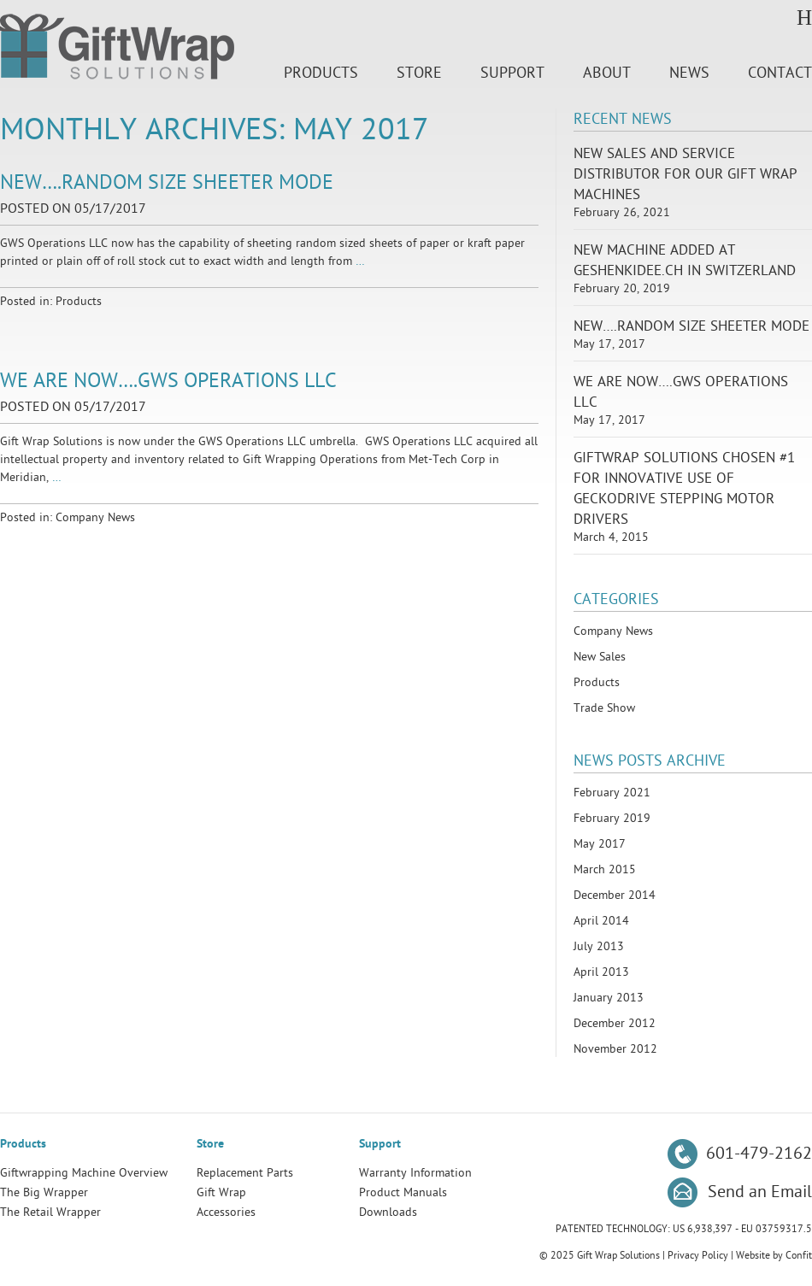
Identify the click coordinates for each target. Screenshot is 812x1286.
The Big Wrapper (44, 1192)
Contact (780, 73)
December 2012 (615, 1023)
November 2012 (615, 1049)
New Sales (600, 656)
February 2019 (612, 818)
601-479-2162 (759, 1153)
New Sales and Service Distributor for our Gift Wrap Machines (685, 174)
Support (512, 73)
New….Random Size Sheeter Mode (166, 182)
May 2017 (600, 844)
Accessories (226, 1212)
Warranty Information (415, 1173)
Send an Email (760, 1192)
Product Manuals (403, 1192)
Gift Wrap (221, 1192)
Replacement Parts (245, 1173)
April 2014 (601, 920)
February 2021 (612, 792)
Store (419, 73)
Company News (95, 517)
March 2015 (605, 869)
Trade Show (604, 708)
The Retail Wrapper (50, 1212)
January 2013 (609, 997)
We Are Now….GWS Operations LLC (168, 380)
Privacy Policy (698, 1255)
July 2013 (599, 946)
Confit (799, 1255)
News (689, 73)
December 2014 (615, 895)
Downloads (388, 1212)
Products (321, 73)
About (607, 73)
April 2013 (601, 972)
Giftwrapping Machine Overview (84, 1173)
